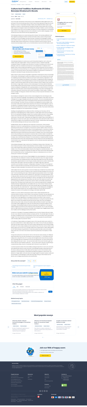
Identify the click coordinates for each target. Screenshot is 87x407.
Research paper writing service (16, 380)
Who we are (44, 1)
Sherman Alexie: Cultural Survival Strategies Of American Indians (21, 322)
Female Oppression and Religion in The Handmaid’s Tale (65, 48)
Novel (24, 14)
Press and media (48, 386)
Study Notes (30, 379)
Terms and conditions (21, 399)
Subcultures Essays (25, 301)
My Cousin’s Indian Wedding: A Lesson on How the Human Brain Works (65, 43)
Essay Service (13, 4)
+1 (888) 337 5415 (66, 377)
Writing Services (23, 1)
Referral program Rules (23, 400)
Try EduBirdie (46, 273)
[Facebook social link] (40, 391)
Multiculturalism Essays (16, 303)
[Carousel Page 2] (43, 337)
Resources (37, 1)
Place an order (18, 56)
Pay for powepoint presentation (17, 385)
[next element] (78, 327)
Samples (30, 1)
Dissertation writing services (16, 382)
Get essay (64, 30)
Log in (66, 1)
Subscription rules (14, 400)
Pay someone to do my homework (17, 377)
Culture (23, 4)
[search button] (74, 13)
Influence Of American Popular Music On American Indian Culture (43, 322)
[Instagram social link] (47, 391)
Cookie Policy (19, 401)
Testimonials (47, 377)
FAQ (45, 379)
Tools (50, 1)
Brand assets (47, 387)
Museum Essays (47, 301)
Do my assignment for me (15, 379)
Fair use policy (28, 399)
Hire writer (72, 1)
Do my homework (14, 384)
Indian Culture (27, 4)
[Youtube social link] (42, 391)
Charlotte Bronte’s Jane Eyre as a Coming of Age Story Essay (66, 55)
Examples (18, 4)
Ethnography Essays (16, 301)
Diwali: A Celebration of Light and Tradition (66, 45)
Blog (28, 377)
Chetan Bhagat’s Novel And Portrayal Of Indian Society (21, 266)
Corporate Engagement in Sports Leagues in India (42, 266)
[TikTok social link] (44, 391)
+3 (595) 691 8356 (66, 379)
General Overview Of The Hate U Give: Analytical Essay (65, 51)
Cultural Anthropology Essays (37, 301)
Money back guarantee (49, 380)
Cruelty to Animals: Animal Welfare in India (63, 321)
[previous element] (8, 327)
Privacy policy (13, 399)
